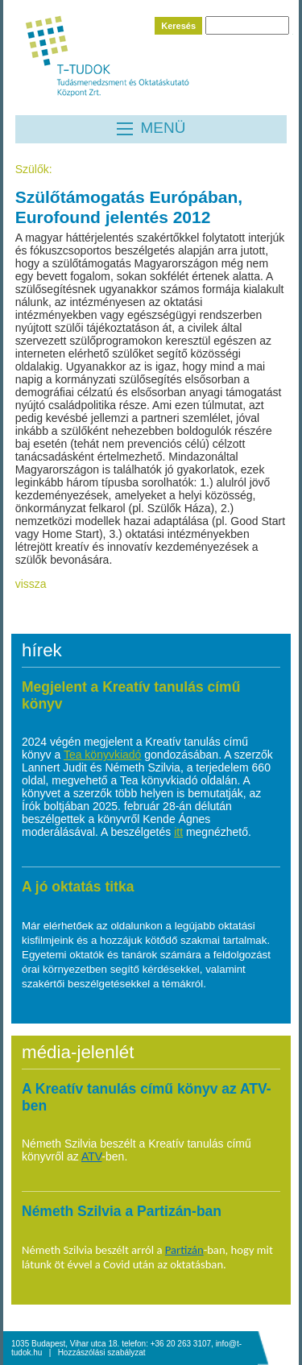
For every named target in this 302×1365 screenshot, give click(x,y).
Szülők (32, 169)
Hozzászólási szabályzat (102, 1352)
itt (178, 831)
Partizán (184, 1250)
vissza (31, 583)
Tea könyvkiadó (103, 754)
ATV (91, 1156)
